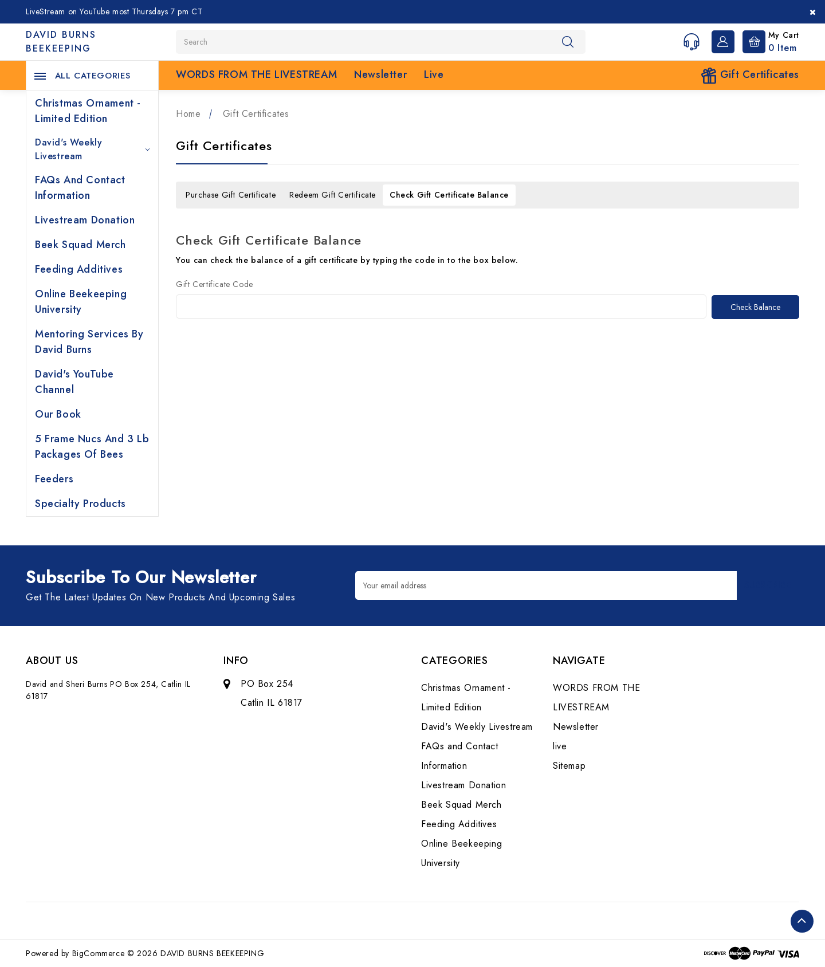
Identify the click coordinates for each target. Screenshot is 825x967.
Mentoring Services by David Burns (89, 342)
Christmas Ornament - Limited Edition (88, 111)
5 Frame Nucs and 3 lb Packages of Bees (92, 446)
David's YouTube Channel (74, 382)
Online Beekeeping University (81, 301)
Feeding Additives (79, 269)
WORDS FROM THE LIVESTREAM (256, 74)
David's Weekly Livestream (92, 149)
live (433, 74)
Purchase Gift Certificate (231, 195)
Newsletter (380, 74)
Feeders (54, 478)
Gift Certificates (750, 75)
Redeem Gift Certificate (332, 195)
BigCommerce (98, 953)
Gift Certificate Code (214, 284)
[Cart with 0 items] (768, 40)
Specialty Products (80, 503)
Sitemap (569, 765)
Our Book (58, 414)
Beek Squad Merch (80, 244)
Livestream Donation (85, 220)
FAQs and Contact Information (80, 187)
